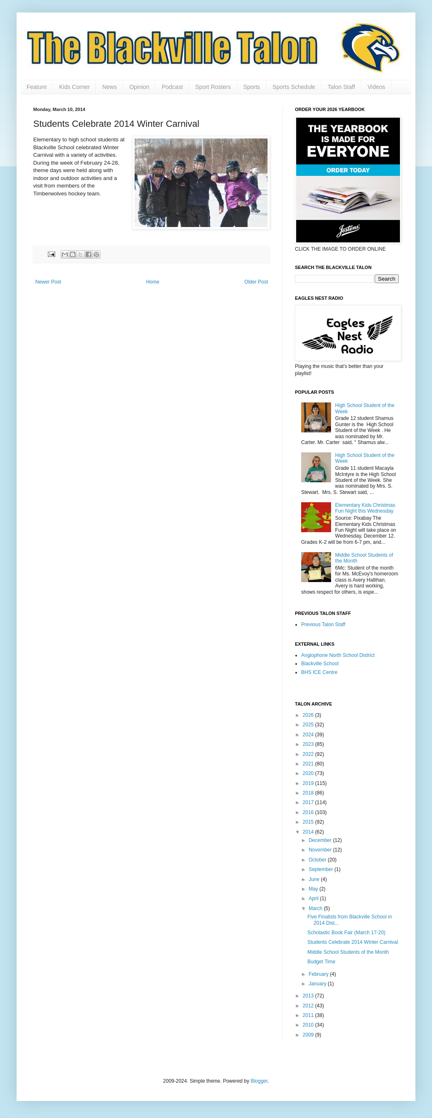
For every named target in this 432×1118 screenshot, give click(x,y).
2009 (309, 1035)
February (319, 974)
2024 (309, 735)
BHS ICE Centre (319, 672)
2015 (309, 822)
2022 (309, 754)
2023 (309, 744)
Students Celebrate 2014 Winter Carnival (352, 942)
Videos (376, 87)
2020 (309, 773)
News (109, 87)
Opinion (139, 87)
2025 (309, 725)
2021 (309, 764)
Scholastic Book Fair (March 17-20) (346, 932)
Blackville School (320, 663)
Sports (251, 87)
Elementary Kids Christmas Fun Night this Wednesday (365, 508)
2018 (309, 793)
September (321, 869)
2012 (309, 1006)
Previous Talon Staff (323, 624)
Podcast (172, 87)
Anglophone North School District (338, 655)
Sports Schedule (293, 87)
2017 (309, 802)
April (314, 898)
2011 (309, 1015)
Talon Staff (341, 87)
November (321, 850)
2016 (309, 812)
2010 (309, 1025)
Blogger (259, 1081)
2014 (309, 832)
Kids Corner (74, 87)
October (318, 860)
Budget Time (321, 962)
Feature (37, 87)
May (314, 889)
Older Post (256, 282)
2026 (309, 715)
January (318, 984)
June (315, 879)
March (316, 908)
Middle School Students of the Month (348, 952)
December (321, 840)
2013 (309, 996)
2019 (309, 783)
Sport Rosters (213, 87)
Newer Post (48, 282)
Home (153, 282)
